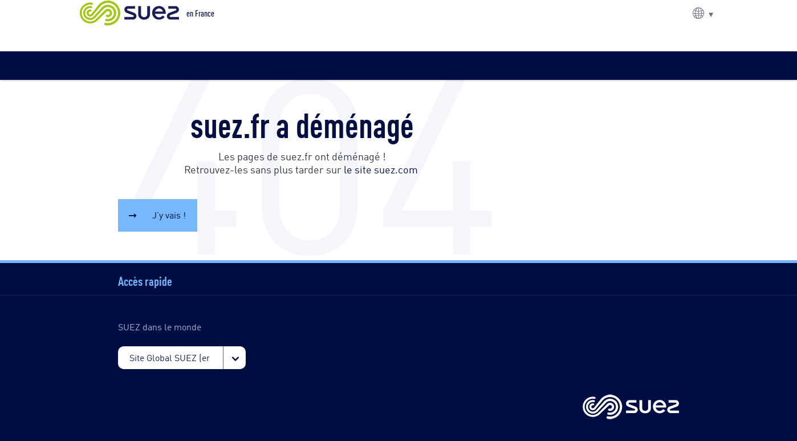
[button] (703, 13)
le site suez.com (381, 168)
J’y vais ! (169, 215)
